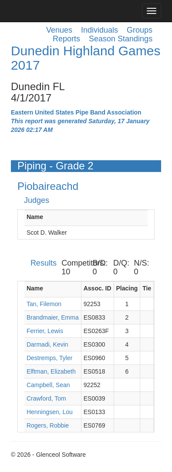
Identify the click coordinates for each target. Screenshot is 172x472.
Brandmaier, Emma (53, 317)
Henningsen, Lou (50, 411)
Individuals (99, 30)
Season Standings (120, 38)
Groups (139, 30)
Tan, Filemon (44, 303)
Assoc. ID (97, 288)
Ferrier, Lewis (45, 330)
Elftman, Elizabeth (51, 371)
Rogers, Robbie (48, 425)
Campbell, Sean (48, 384)
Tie (146, 288)
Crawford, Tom (46, 398)
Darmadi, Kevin (47, 344)
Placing (127, 288)
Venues (59, 30)
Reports (66, 38)
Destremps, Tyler (50, 357)
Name (35, 216)
